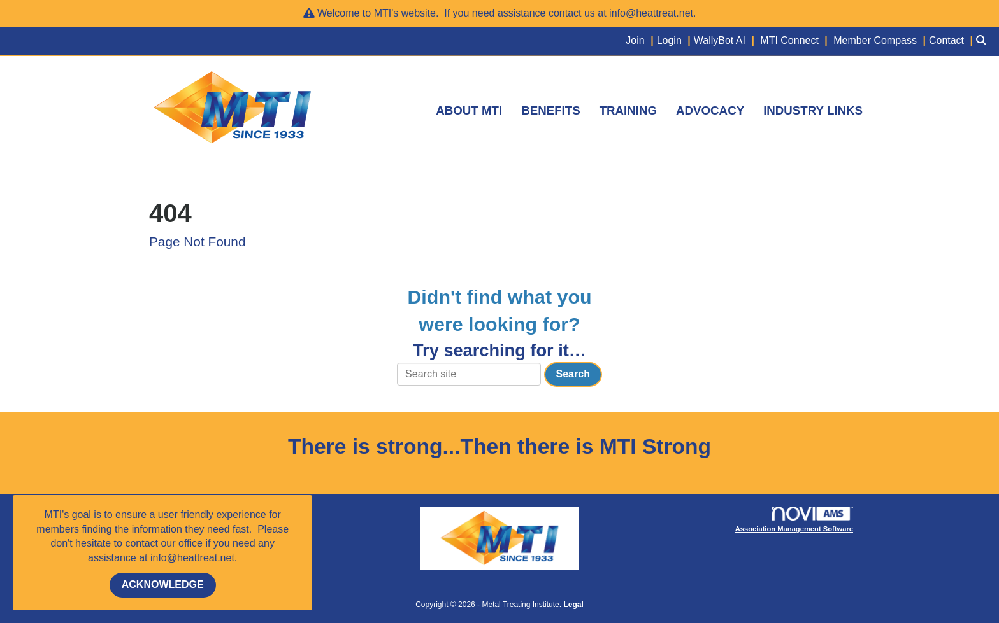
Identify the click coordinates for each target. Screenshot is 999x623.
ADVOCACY (710, 110)
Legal (573, 604)
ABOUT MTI (469, 110)
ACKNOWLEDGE (163, 584)
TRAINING (628, 110)
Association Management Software (794, 520)
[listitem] (641, 41)
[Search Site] (982, 41)
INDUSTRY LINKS (813, 110)
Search (573, 373)
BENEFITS (550, 110)
